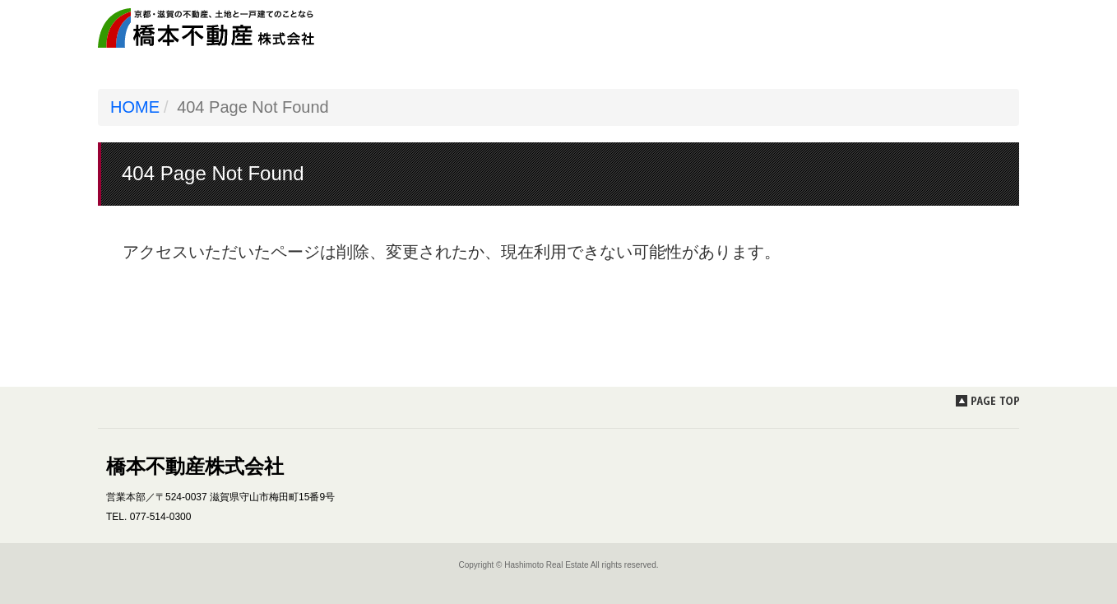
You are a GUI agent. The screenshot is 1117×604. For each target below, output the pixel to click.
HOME (135, 107)
